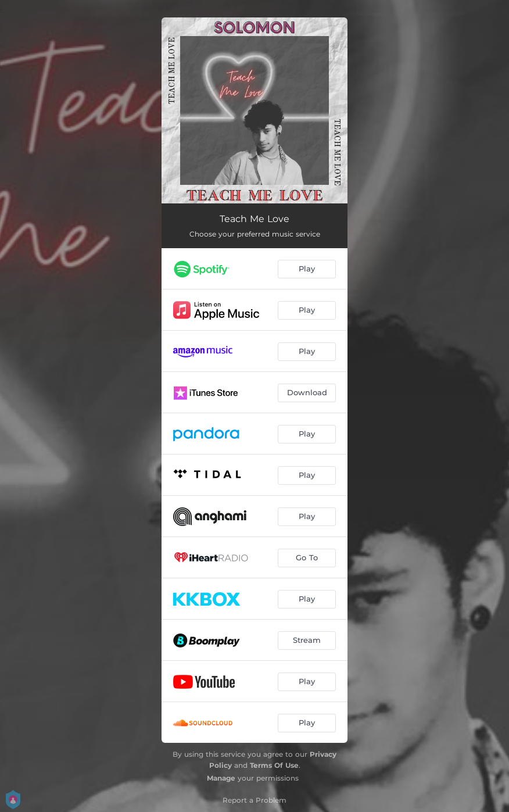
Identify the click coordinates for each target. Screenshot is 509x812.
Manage (221, 778)
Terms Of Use (274, 765)
